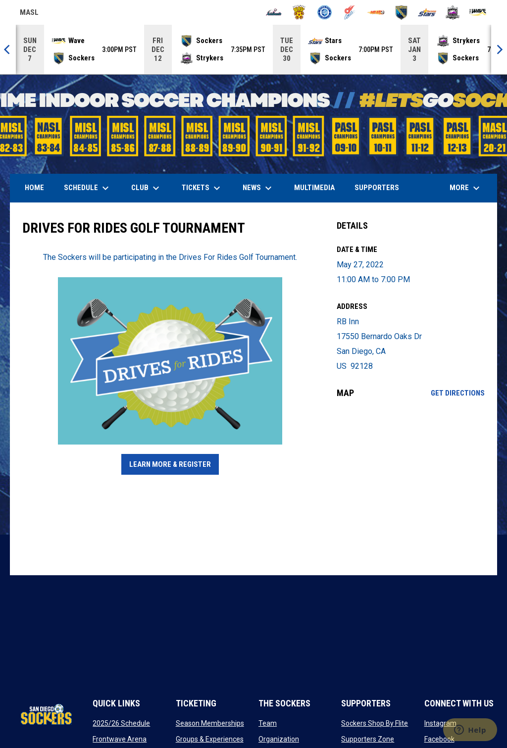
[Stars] (427, 12)
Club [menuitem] (146, 188)
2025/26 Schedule (121, 723)
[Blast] (299, 12)
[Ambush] (273, 12)
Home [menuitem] (34, 187)
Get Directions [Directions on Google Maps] (458, 393)
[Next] (499, 49)
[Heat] (376, 12)
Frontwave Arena (120, 739)
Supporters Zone (367, 739)
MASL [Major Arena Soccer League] (29, 14)
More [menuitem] (466, 188)
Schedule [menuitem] (87, 188)
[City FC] (324, 12)
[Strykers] (453, 12)
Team (267, 723)
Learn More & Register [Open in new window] (170, 464)
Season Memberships (210, 723)
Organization (278, 739)
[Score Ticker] (253, 49)
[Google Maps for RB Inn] (411, 486)
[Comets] (350, 12)
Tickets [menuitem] (202, 188)
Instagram (440, 723)
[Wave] (478, 12)
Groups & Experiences (210, 739)
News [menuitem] (258, 188)
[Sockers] (401, 12)
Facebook (439, 739)
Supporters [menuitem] (377, 187)
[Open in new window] (170, 361)
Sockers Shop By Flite (374, 723)
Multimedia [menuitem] (314, 187)
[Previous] (8, 49)
